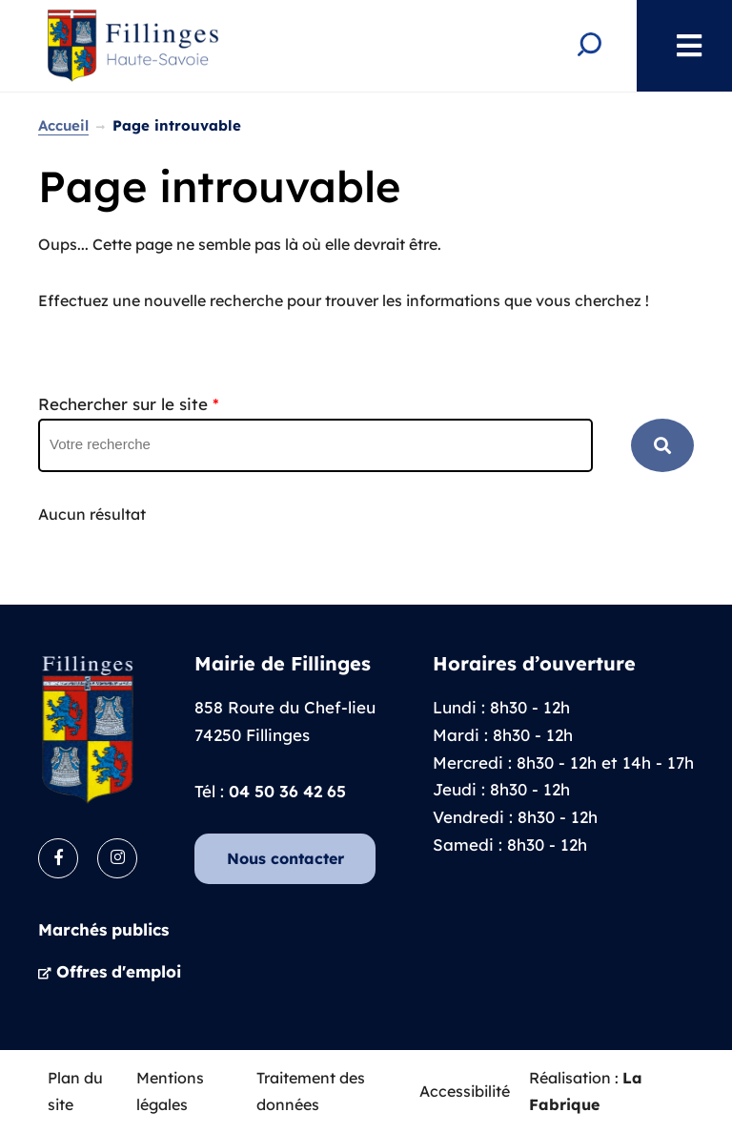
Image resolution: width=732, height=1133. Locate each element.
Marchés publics (103, 929)
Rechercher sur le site (128, 404)
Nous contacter (285, 858)
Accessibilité (464, 1091)
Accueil (63, 125)
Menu (679, 45)
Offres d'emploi (118, 971)
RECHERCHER (662, 445)
